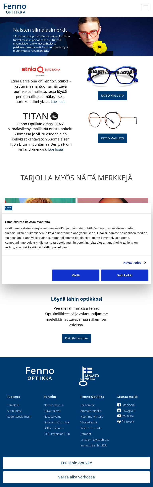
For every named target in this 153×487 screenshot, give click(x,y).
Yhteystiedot (88, 422)
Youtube (125, 416)
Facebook (126, 405)
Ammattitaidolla (90, 411)
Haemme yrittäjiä (91, 416)
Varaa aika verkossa (76, 477)
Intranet (85, 434)
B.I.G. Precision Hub (57, 434)
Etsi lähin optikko (76, 338)
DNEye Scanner (54, 428)
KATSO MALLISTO (112, 95)
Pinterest (125, 421)
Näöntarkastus (53, 405)
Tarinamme (87, 405)
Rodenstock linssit (19, 416)
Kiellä (76, 275)
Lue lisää (58, 101)
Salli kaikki (124, 275)
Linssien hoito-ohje (57, 422)
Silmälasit (13, 405)
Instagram (126, 410)
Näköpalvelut (52, 416)
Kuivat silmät (52, 411)
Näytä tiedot (132, 262)
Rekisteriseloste (91, 428)
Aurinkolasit (15, 411)
